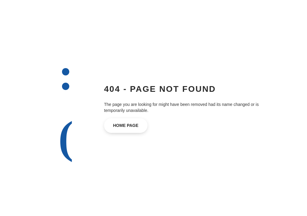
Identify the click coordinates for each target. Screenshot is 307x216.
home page (126, 125)
